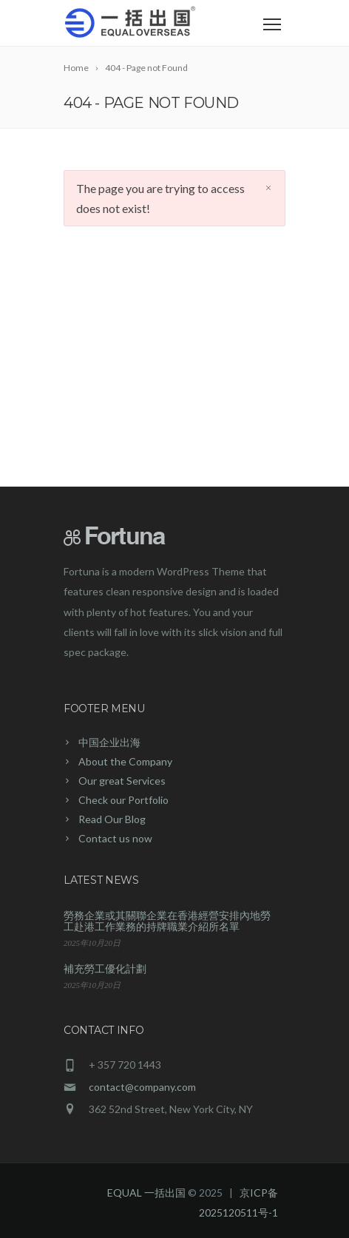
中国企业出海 (109, 742)
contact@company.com (142, 1086)
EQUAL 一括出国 (146, 1192)
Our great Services (122, 780)
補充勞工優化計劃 (105, 968)
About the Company (125, 761)
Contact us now (115, 838)
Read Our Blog (112, 819)
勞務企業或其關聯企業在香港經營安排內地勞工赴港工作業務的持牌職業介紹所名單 (167, 921)
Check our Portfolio (123, 800)
